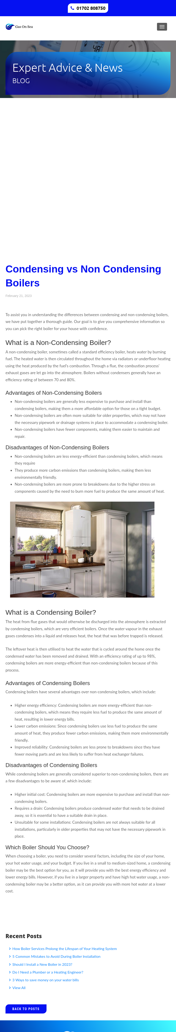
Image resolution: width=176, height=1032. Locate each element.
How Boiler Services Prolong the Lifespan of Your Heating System (64, 948)
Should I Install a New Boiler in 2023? (41, 964)
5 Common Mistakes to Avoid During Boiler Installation (55, 956)
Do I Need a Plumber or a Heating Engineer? (47, 972)
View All (18, 987)
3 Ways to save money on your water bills (45, 980)
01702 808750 (91, 8)
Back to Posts (26, 1009)
